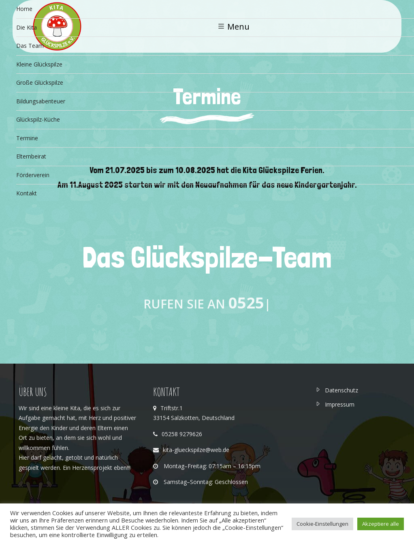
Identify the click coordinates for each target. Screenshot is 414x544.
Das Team (30, 45)
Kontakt (26, 193)
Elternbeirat (31, 156)
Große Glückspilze (39, 82)
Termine (27, 138)
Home (24, 9)
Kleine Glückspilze (39, 64)
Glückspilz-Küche (38, 119)
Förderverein (33, 175)
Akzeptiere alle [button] (380, 523)
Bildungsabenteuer (40, 101)
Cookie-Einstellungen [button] (322, 523)
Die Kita (26, 27)
